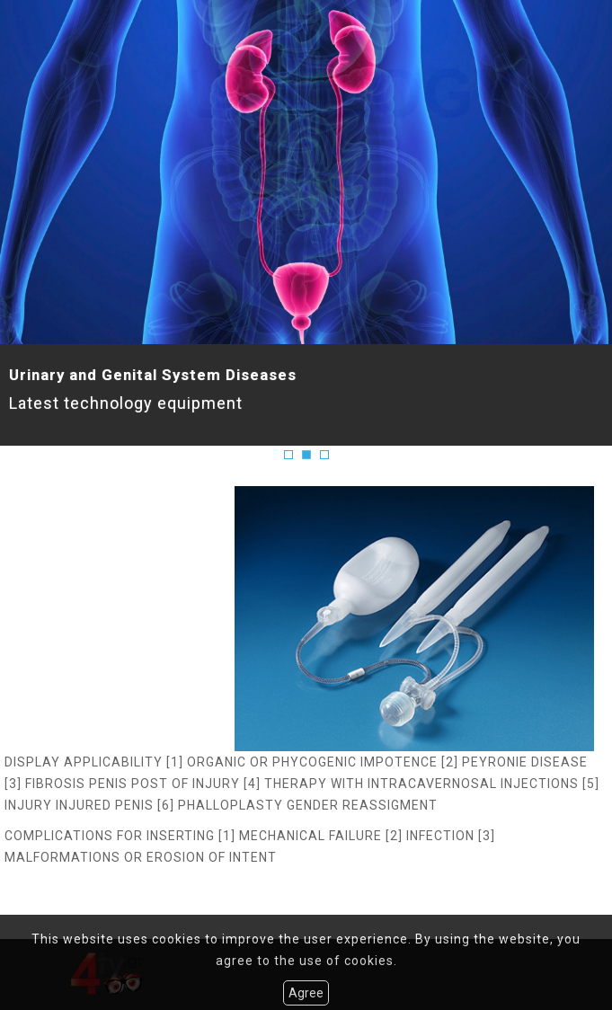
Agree (306, 993)
